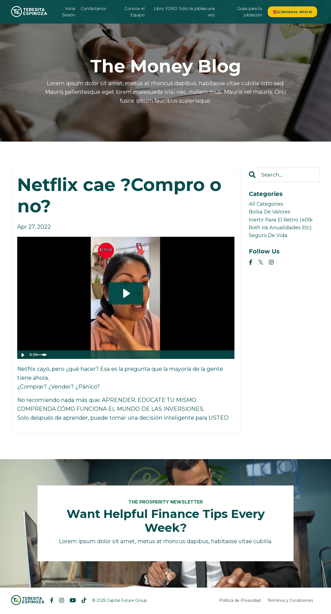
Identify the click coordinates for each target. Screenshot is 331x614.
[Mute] (207, 355)
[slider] (120, 355)
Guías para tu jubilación (250, 11)
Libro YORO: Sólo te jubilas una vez (185, 11)
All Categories (268, 205)
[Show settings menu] (218, 355)
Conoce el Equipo (134, 11)
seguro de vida (270, 249)
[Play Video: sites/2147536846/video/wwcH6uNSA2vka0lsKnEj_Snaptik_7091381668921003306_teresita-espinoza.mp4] (125, 293)
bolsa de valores (271, 214)
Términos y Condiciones (290, 601)
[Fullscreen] (229, 355)
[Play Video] (22, 355)
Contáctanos (93, 8)
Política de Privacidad (240, 601)
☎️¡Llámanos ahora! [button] (292, 11)
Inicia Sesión (69, 11)
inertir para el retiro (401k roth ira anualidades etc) (277, 232)
